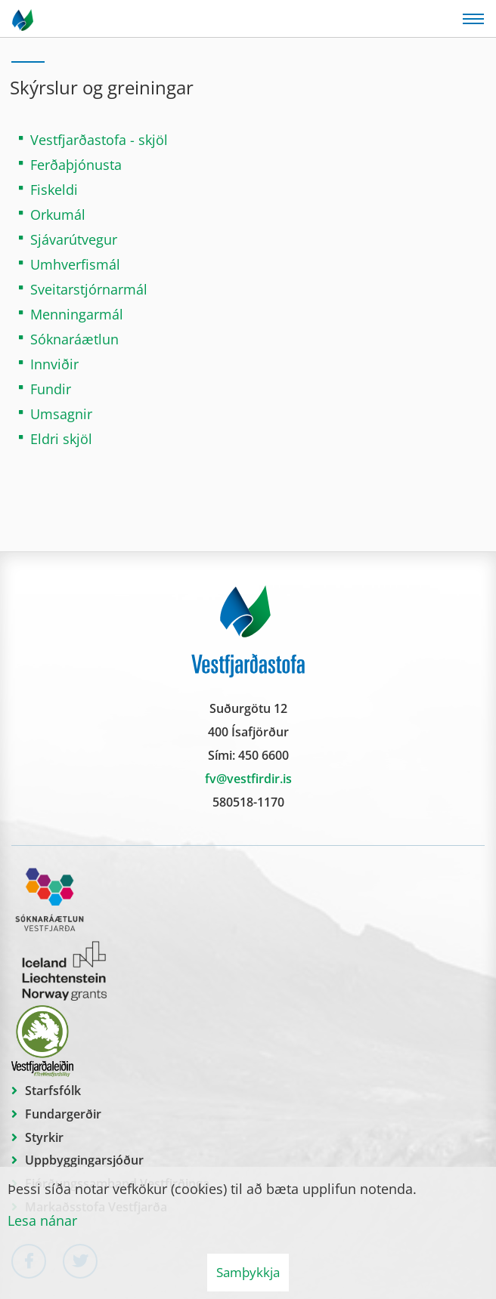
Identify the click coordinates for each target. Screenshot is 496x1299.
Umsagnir (61, 414)
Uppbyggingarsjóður (84, 1160)
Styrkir (44, 1137)
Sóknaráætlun (74, 339)
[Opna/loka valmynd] (473, 19)
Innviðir (54, 364)
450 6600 (263, 755)
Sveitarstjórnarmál (88, 289)
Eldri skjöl (61, 439)
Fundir (50, 389)
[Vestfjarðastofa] (24, 19)
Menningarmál (76, 314)
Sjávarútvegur (73, 239)
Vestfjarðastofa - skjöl (99, 140)
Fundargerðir (63, 1114)
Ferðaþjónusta (76, 165)
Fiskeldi (54, 190)
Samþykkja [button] (248, 1272)
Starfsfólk (53, 1090)
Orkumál (57, 214)
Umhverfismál (75, 264)
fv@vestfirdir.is (248, 778)
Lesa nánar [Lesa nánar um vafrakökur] (42, 1220)
